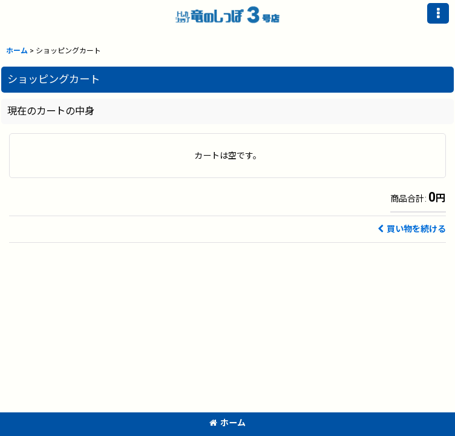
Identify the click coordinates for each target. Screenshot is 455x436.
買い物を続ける (412, 229)
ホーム (227, 423)
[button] (438, 13)
